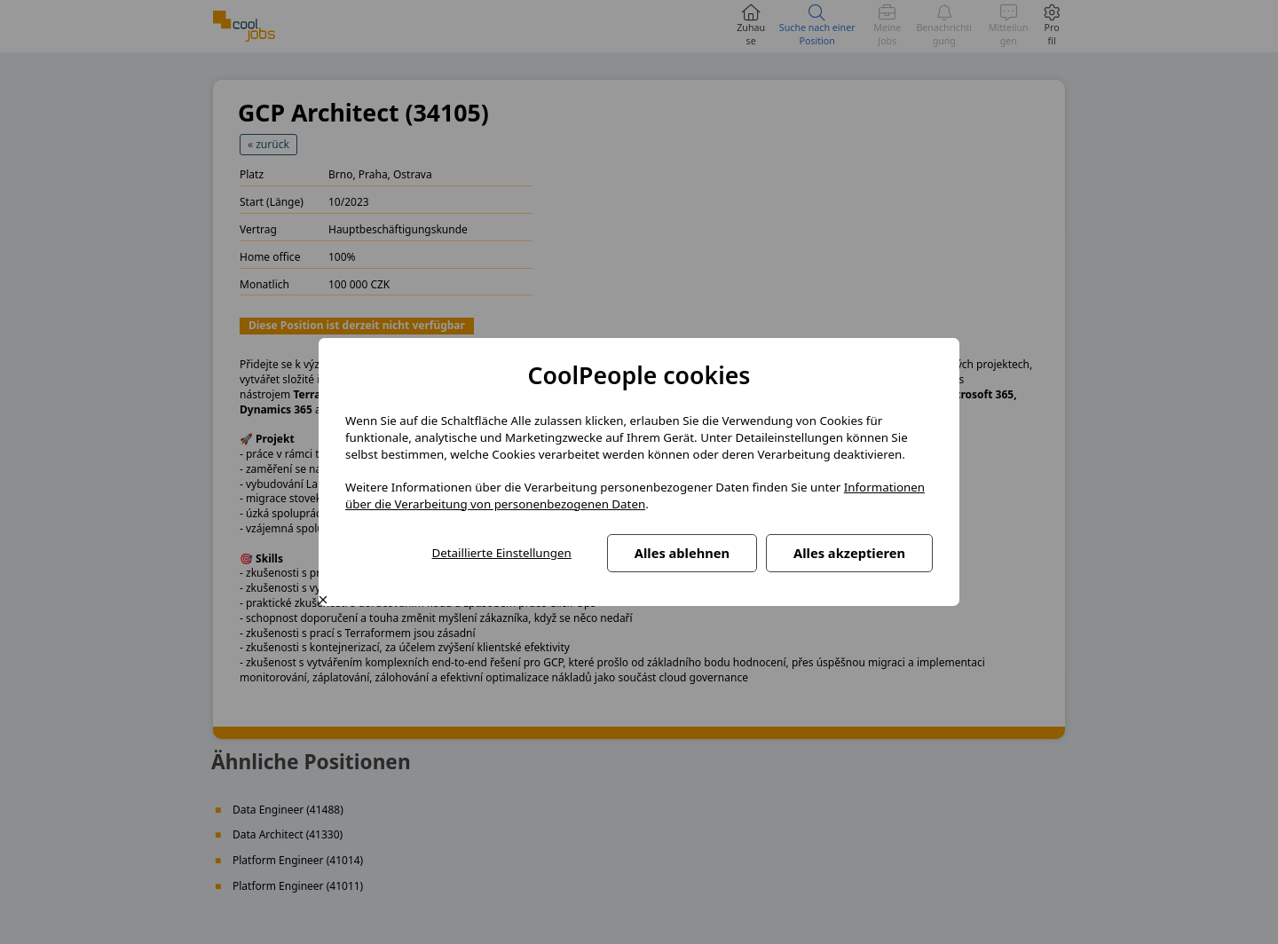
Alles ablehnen (682, 553)
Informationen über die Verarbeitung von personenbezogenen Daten (635, 495)
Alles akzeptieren (849, 553)
